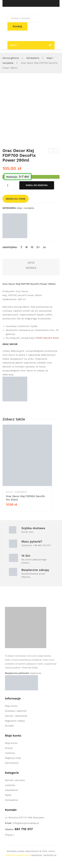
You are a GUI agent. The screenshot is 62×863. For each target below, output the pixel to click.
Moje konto (11, 706)
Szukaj (17, 26)
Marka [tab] (31, 268)
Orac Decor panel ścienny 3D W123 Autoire (51, 151)
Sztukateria (32, 58)
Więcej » (9, 834)
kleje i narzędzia (25, 208)
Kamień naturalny (15, 780)
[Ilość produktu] (9, 185)
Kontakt (9, 725)
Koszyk (9, 748)
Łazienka (10, 785)
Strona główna (10, 58)
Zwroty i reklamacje (16, 715)
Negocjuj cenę (15, 198)
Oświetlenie (11, 790)
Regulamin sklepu (15, 720)
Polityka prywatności (17, 855)
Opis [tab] (30, 262)
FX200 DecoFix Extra (47, 338)
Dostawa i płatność (16, 711)
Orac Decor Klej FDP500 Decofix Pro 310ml (57, 151)
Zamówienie (12, 762)
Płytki (8, 795)
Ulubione (10, 753)
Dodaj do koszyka (36, 185)
